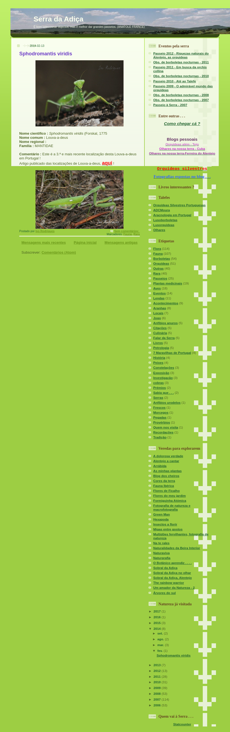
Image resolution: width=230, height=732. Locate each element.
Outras (158, 268)
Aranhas (159, 308)
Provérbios (161, 422)
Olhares (159, 230)
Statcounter (182, 724)
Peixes (158, 362)
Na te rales (161, 543)
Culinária (160, 333)
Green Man (161, 514)
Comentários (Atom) (59, 252)
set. (160, 633)
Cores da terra (164, 480)
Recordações (163, 432)
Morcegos (160, 412)
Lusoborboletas (165, 220)
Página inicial (85, 242)
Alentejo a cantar (166, 461)
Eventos (159, 293)
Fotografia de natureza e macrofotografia (171, 507)
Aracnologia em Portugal (172, 215)
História (159, 357)
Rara (136, 234)
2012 (157, 671)
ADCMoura (161, 210)
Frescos (159, 407)
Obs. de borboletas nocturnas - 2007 (181, 100)
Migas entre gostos (168, 529)
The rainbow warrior (168, 582)
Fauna (128, 234)
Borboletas (161, 258)
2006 (157, 705)
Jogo (157, 318)
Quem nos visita (165, 427)
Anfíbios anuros (165, 323)
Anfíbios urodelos (166, 402)
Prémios (159, 387)
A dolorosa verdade (168, 456)
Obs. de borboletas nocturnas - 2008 (181, 95)
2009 (157, 688)
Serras (158, 397)
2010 (157, 682)
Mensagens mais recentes (43, 242)
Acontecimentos (165, 303)
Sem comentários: (127, 231)
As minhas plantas (167, 471)
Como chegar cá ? (182, 123)
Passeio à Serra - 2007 (170, 105)
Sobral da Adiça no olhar (172, 572)
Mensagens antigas (121, 242)
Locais (158, 313)
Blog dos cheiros (166, 476)
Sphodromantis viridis (45, 53)
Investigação (163, 377)
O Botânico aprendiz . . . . (172, 563)
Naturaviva (161, 553)
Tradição (159, 437)
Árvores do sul (164, 593)
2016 (157, 617)
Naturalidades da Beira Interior (176, 548)
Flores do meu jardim (169, 495)
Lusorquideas (163, 225)
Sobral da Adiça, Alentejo (172, 577)
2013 (157, 665)
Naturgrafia (161, 558)
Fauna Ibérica (163, 485)
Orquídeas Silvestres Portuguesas (179, 205)
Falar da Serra (164, 338)
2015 (157, 623)
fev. (160, 650)
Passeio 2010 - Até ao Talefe (174, 81)
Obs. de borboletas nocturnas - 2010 (181, 76)
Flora (157, 248)
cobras (158, 382)
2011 (157, 676)
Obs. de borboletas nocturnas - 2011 (181, 62)
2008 (157, 693)
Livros (158, 343)
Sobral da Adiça (165, 568)
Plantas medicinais (167, 283)
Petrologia (161, 347)
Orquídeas (161, 263)
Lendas (159, 298)
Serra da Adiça (58, 19)
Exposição (161, 373)
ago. (161, 639)
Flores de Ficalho (166, 490)
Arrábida (159, 466)
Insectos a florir (165, 524)
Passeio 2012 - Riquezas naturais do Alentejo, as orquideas (181, 55)
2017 (157, 611)
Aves (157, 288)
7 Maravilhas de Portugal (172, 352)
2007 (157, 699)
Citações (160, 328)
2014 (157, 628)
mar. (161, 645)
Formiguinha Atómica (169, 500)
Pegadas (159, 417)
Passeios (160, 278)
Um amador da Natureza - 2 (174, 587)
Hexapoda (161, 519)
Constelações (163, 367)
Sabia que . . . (163, 392)
